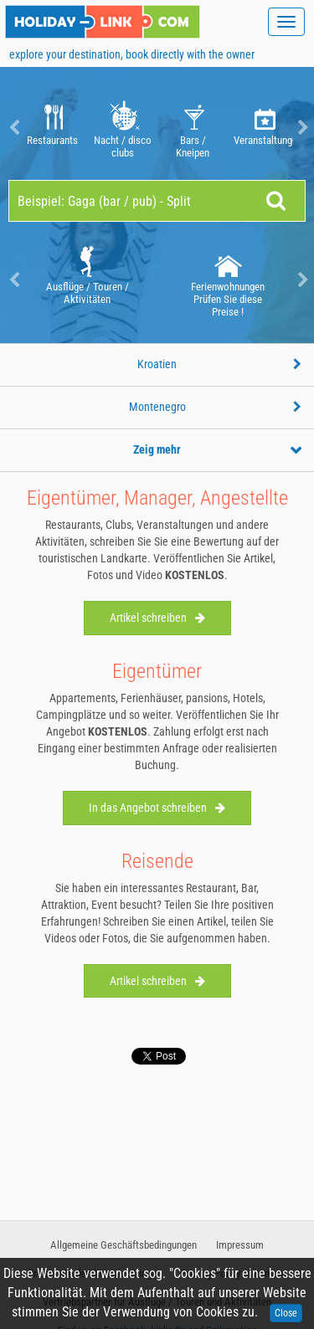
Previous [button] (12, 127)
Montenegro (157, 406)
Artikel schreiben (157, 617)
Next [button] (301, 127)
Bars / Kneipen (193, 127)
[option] (52, 127)
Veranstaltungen (263, 127)
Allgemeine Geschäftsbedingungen (123, 1245)
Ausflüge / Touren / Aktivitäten (87, 274)
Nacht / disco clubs (122, 127)
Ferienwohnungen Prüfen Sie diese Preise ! (228, 280)
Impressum (240, 1245)
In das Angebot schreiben (157, 807)
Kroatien (157, 364)
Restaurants (52, 127)
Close (286, 1313)
